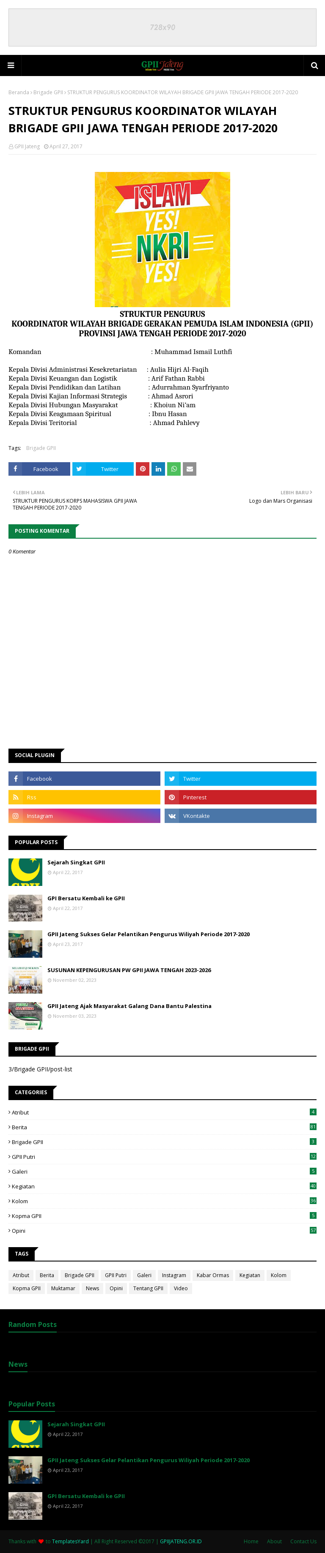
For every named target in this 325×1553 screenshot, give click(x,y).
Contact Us (303, 1541)
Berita (164, 1127)
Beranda (18, 92)
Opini (164, 1230)
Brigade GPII (48, 92)
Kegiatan (164, 1186)
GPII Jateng (27, 146)
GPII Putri (164, 1157)
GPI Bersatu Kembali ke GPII (86, 898)
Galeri (164, 1171)
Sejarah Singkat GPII (76, 862)
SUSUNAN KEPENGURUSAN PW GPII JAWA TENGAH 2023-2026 (129, 970)
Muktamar (63, 1288)
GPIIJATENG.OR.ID (181, 1541)
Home (251, 1541)
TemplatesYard (70, 1541)
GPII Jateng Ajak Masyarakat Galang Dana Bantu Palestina (129, 1006)
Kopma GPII (164, 1216)
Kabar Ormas (213, 1275)
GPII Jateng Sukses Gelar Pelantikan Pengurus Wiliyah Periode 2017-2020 (148, 934)
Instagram (174, 1275)
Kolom (164, 1201)
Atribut (164, 1112)
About (274, 1541)
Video (181, 1288)
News (92, 1288)
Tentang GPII (148, 1288)
